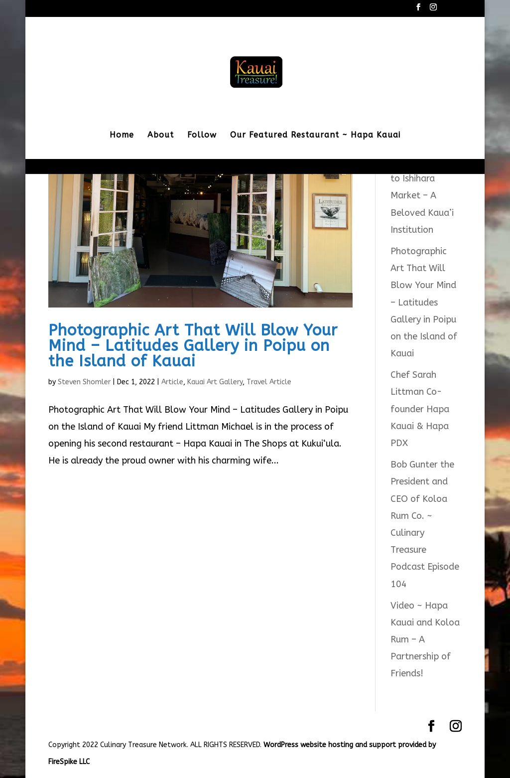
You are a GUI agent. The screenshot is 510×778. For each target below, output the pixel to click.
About (160, 136)
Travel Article (269, 382)
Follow (202, 136)
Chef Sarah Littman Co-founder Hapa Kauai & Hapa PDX (419, 409)
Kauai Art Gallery (215, 382)
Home (122, 136)
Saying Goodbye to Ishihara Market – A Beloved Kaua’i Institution (423, 195)
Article (172, 382)
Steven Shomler (84, 382)
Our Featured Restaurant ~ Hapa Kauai (315, 136)
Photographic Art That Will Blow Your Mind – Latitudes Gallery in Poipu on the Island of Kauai (193, 345)
